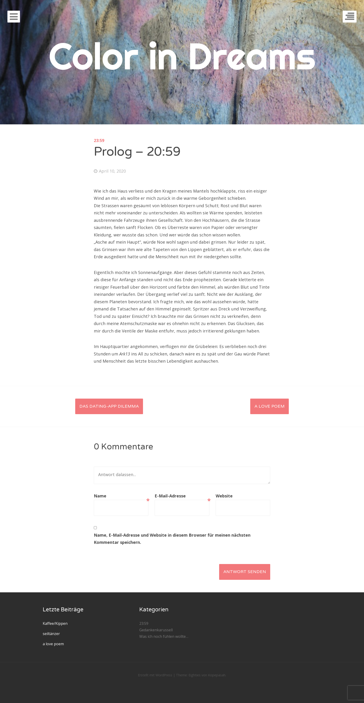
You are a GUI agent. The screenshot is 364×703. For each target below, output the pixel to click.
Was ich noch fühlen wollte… (163, 636)
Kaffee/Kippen (55, 623)
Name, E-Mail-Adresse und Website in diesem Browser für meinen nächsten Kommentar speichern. (172, 538)
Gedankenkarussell (156, 629)
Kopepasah (216, 675)
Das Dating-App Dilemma (109, 406)
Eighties (194, 675)
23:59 (99, 140)
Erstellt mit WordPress (155, 675)
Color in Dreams (182, 56)
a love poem (269, 406)
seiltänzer (51, 633)
